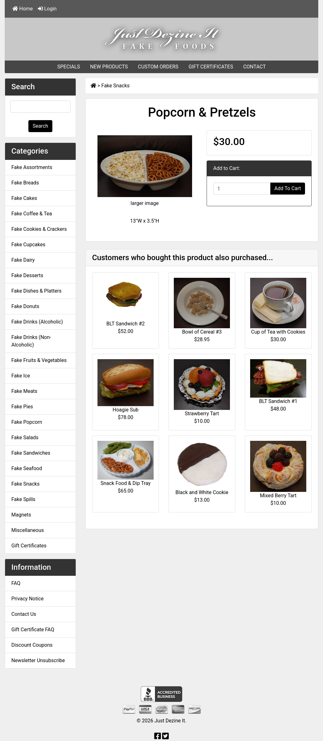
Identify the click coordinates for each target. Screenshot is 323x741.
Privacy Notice (27, 599)
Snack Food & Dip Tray (126, 483)
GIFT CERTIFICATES (211, 67)
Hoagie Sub (125, 410)
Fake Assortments (31, 167)
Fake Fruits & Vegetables (39, 360)
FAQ (16, 583)
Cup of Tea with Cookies (278, 332)
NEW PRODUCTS (109, 67)
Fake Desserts (27, 275)
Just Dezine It (170, 721)
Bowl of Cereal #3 (202, 332)
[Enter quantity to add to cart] (242, 189)
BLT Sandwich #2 (125, 324)
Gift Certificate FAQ (32, 630)
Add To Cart (287, 188)
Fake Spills (23, 499)
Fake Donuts (25, 306)
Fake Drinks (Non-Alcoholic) (31, 341)
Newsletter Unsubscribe (38, 660)
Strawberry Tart (202, 414)
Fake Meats (24, 391)
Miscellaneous (27, 530)
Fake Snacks (115, 86)
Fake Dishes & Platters (36, 291)
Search (40, 126)
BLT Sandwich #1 (278, 401)
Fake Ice (20, 376)
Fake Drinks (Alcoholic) (37, 322)
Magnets (21, 515)
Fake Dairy (23, 260)
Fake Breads (25, 183)
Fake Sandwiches (30, 453)
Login (47, 9)
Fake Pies (22, 407)
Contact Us (23, 614)
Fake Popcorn (26, 422)
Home (22, 9)
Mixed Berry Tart (278, 496)
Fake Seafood (26, 468)
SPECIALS (68, 67)
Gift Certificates (28, 546)
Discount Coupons (32, 645)
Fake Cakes (24, 198)
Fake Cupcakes (28, 245)
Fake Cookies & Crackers (39, 229)
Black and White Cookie (201, 492)
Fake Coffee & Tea (31, 214)
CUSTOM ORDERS (158, 67)
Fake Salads (24, 438)
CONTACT (254, 67)
